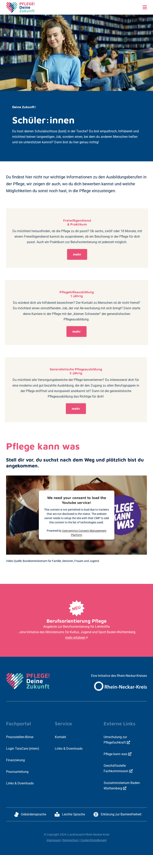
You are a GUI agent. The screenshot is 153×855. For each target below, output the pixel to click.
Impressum (54, 840)
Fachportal (18, 723)
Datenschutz (71, 840)
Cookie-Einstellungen (93, 840)
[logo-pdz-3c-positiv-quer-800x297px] (20, 3)
